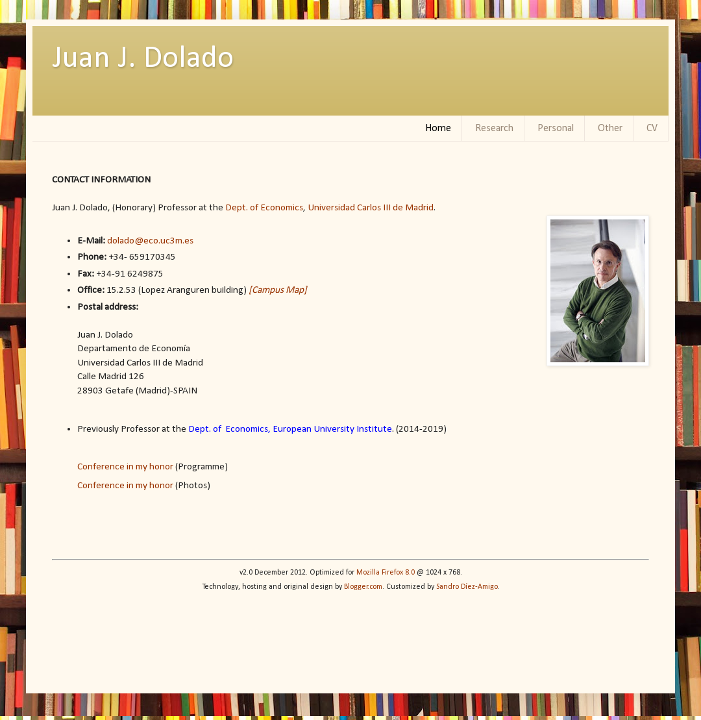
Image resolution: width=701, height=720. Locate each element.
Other (610, 128)
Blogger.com (363, 587)
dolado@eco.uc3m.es (151, 241)
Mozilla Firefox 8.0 (385, 573)
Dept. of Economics (264, 208)
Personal (555, 128)
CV (652, 128)
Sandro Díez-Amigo (467, 587)
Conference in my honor (125, 467)
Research (494, 128)
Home (438, 128)
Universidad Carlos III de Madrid (371, 208)
